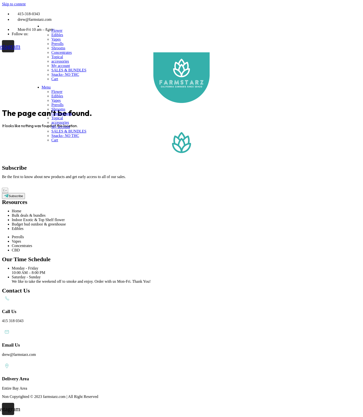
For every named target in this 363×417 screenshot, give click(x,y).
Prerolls (57, 44)
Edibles (57, 35)
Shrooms (58, 48)
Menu (46, 26)
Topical (57, 57)
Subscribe (22, 185)
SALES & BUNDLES (68, 70)
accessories (60, 61)
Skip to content (14, 4)
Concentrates (61, 52)
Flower (56, 30)
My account (60, 66)
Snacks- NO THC (65, 74)
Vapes (56, 39)
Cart (54, 79)
